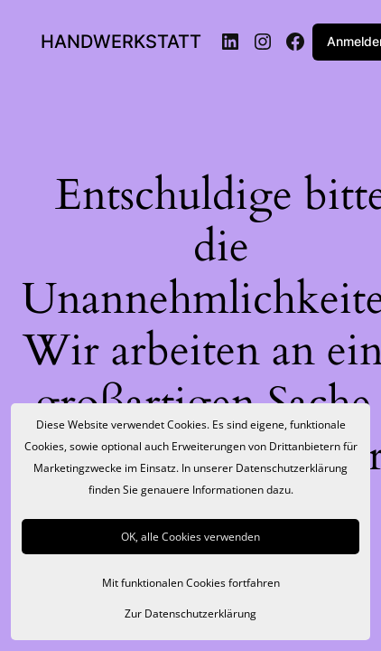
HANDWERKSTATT (121, 41)
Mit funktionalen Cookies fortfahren (191, 582)
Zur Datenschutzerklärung (190, 613)
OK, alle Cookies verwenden (190, 536)
